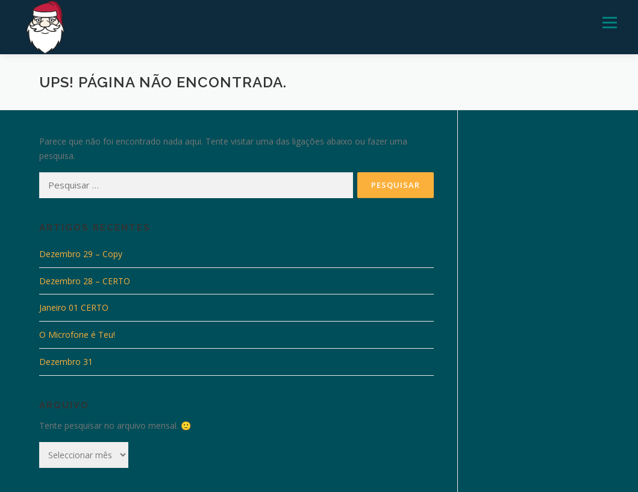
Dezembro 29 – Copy (80, 254)
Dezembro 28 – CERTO (84, 281)
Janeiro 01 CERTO (73, 307)
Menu (609, 22)
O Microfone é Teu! (77, 334)
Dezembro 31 (66, 361)
